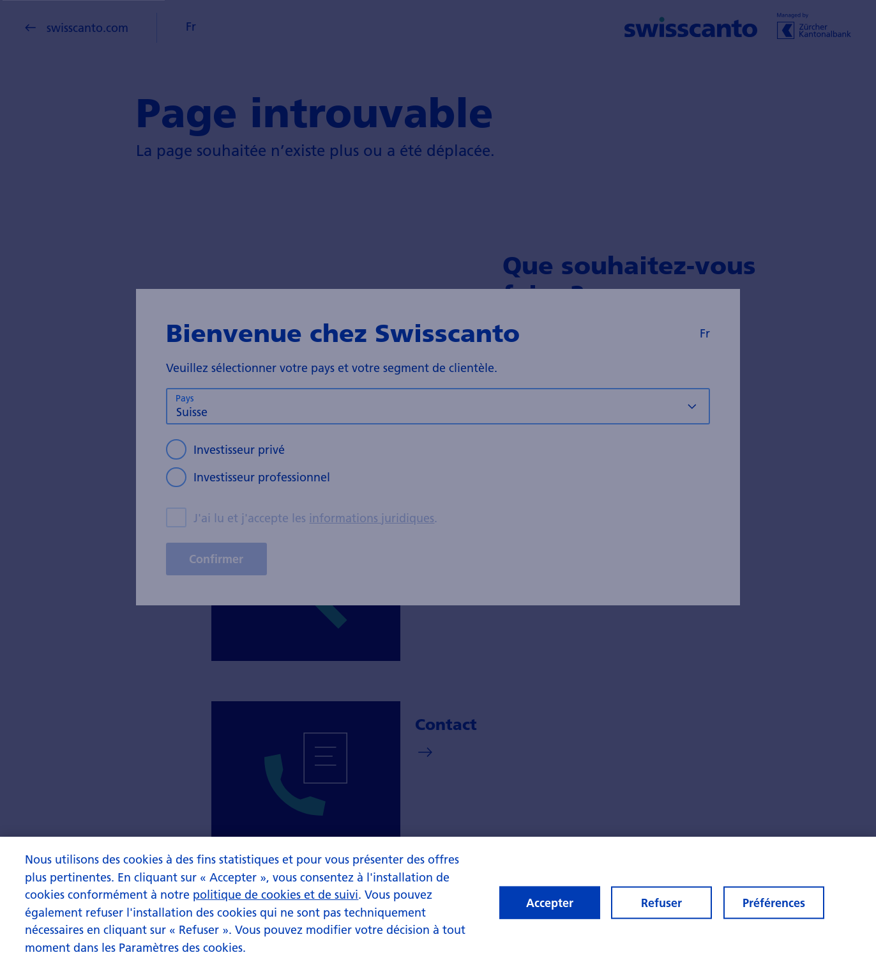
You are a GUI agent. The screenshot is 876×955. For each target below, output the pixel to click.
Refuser (661, 907)
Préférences (774, 907)
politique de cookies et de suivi (275, 899)
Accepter (549, 907)
